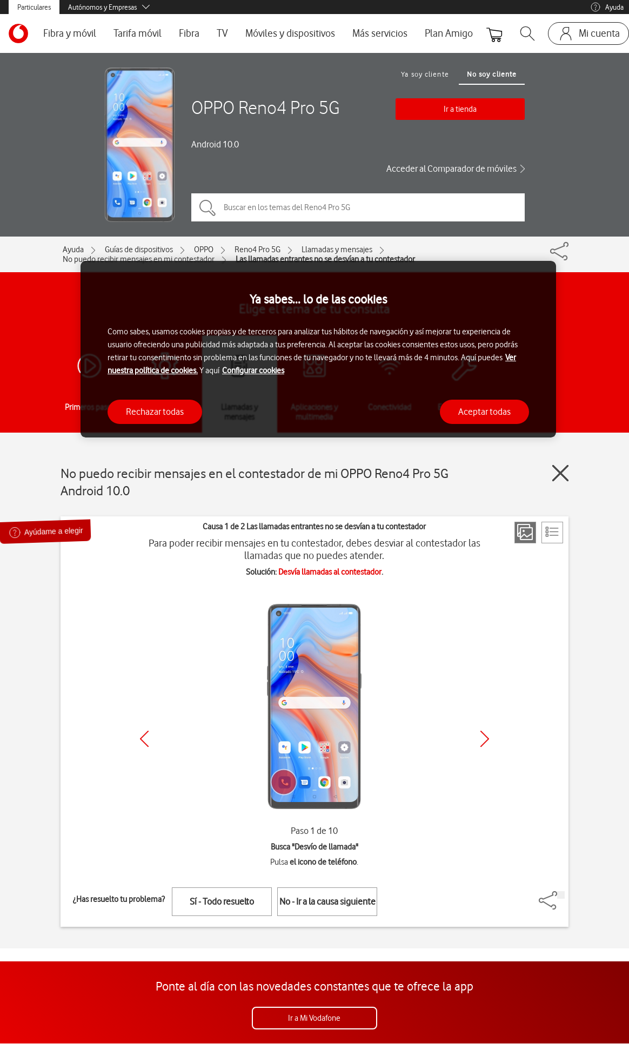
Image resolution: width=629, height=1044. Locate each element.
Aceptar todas (484, 411)
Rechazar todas (155, 411)
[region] (318, 349)
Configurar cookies (253, 370)
